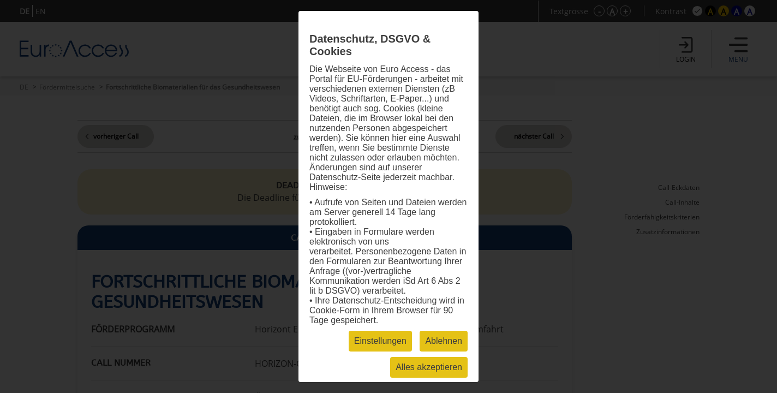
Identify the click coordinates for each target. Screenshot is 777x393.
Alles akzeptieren (429, 367)
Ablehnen (443, 341)
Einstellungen (380, 341)
